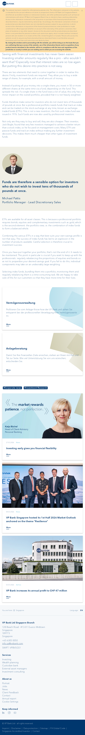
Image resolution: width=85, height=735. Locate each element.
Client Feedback (10, 692)
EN (81, 610)
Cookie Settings (10, 701)
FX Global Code (57, 728)
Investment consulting (13, 671)
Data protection (30, 728)
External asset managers (14, 668)
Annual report (9, 698)
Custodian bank (10, 665)
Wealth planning (10, 662)
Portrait (5, 683)
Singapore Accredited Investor (16, 731)
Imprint (5, 728)
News (5, 689)
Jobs (4, 686)
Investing (6, 659)
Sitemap (44, 728)
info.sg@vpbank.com (12, 643)
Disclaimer (16, 728)
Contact (6, 695)
